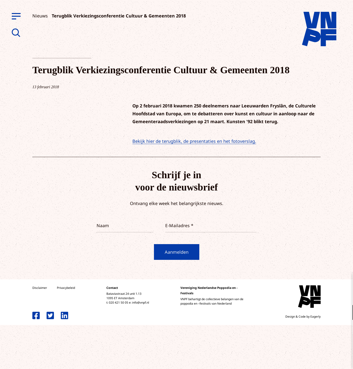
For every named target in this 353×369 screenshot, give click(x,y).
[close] (345, 282)
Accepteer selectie (311, 359)
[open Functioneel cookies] (345, 313)
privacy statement (328, 296)
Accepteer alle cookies (311, 345)
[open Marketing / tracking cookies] (345, 328)
